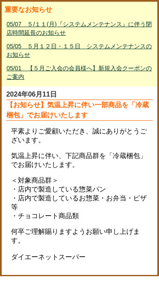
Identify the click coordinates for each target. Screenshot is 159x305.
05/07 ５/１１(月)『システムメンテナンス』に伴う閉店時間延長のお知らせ (78, 28)
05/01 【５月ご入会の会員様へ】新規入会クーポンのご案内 (79, 72)
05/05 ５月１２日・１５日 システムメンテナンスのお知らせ (79, 50)
